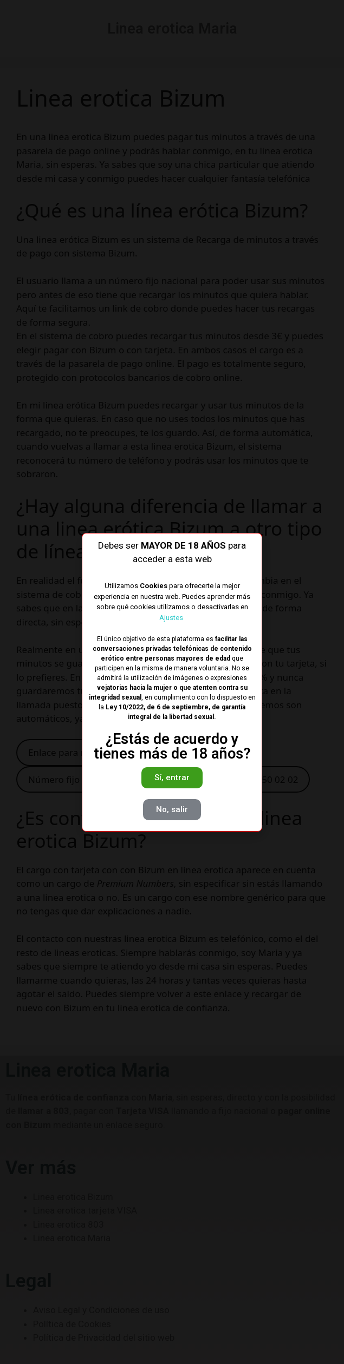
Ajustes (172, 618)
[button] (172, 777)
